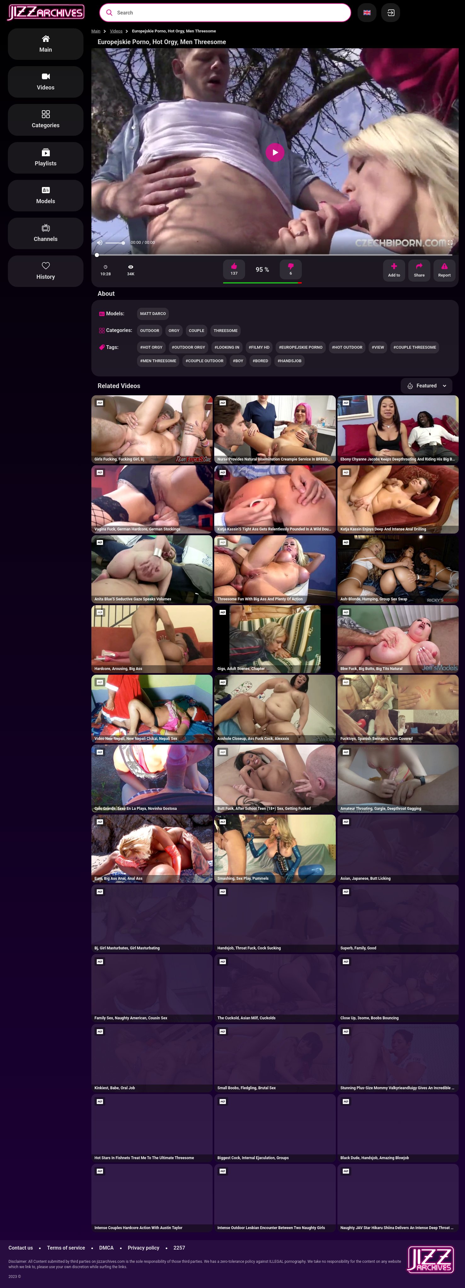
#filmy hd (259, 347)
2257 (179, 1248)
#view (378, 347)
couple (196, 330)
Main (95, 31)
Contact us (21, 1248)
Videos (116, 31)
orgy (174, 330)
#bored (260, 360)
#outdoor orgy (188, 347)
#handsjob (289, 360)
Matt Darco (153, 313)
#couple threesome (414, 347)
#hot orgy (151, 347)
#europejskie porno (300, 347)
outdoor (149, 330)
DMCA (106, 1248)
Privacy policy (143, 1248)
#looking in (227, 347)
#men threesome (158, 360)
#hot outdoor (347, 347)
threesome (226, 330)
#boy (238, 360)
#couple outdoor (204, 360)
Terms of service (66, 1248)
